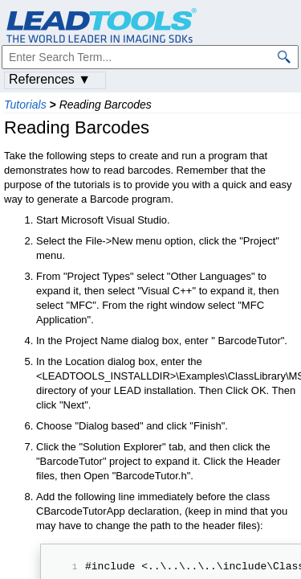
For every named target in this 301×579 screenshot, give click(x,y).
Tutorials (25, 104)
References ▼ (50, 79)
